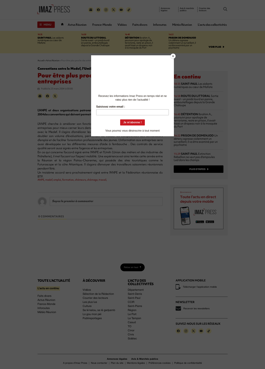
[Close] (173, 56)
